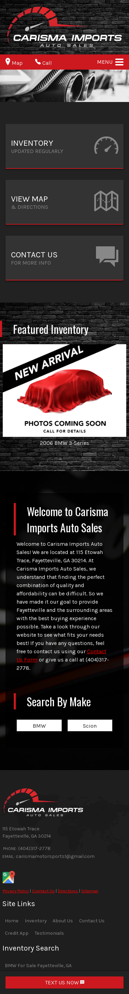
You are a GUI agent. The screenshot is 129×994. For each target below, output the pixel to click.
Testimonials (49, 933)
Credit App (17, 933)
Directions (68, 890)
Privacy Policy (16, 890)
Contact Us (43, 890)
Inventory (36, 921)
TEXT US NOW (64, 982)
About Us (63, 921)
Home (12, 921)
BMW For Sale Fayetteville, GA (38, 966)
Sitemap (89, 890)
